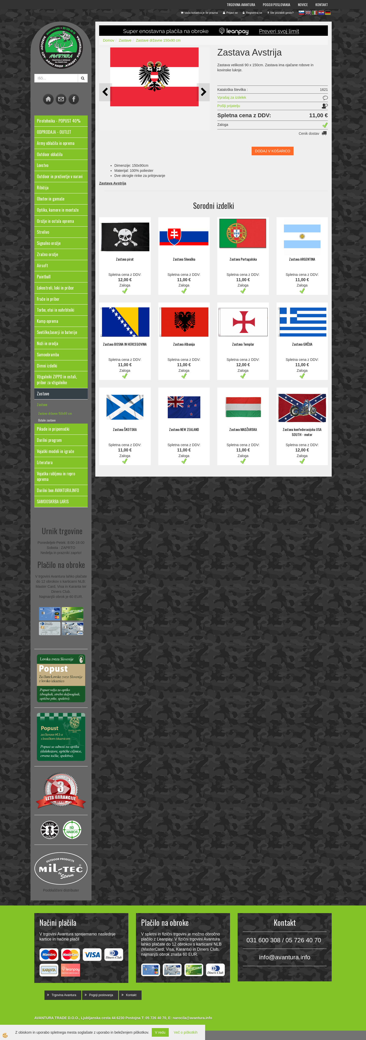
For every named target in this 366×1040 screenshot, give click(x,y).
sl (301, 13)
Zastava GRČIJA (302, 344)
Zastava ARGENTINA (302, 259)
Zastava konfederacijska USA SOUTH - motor (302, 432)
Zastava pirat (125, 259)
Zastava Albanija (184, 344)
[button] (203, 92)
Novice (303, 4)
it (314, 13)
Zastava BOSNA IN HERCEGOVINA (125, 344)
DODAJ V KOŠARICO (272, 151)
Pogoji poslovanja (276, 4)
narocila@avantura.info (192, 1018)
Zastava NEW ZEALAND (184, 429)
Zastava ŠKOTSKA (125, 429)
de (328, 13)
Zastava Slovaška (184, 259)
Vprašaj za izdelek (231, 97)
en (308, 13)
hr (321, 13)
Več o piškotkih (185, 1032)
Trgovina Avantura (241, 4)
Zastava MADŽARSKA (243, 429)
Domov (108, 40)
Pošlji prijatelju (228, 106)
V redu (160, 1032)
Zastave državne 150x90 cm (55, 413)
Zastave (42, 404)
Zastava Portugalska (243, 259)
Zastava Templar (243, 344)
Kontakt (321, 4)
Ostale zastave (47, 420)
